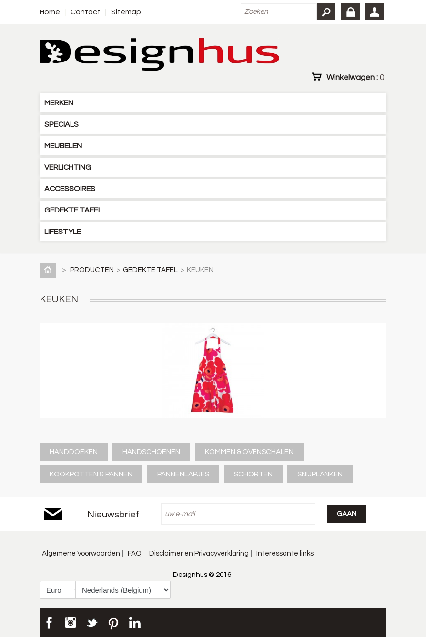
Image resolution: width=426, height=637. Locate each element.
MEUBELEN (63, 146)
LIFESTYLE (62, 231)
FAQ (135, 553)
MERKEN (58, 103)
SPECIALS (61, 124)
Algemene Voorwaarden (81, 553)
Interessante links (285, 553)
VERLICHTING (67, 167)
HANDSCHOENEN (151, 451)
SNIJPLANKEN (320, 474)
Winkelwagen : (355, 77)
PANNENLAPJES (183, 474)
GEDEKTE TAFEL (73, 210)
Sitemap (126, 12)
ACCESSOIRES (69, 188)
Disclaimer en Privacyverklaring (199, 553)
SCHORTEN (253, 474)
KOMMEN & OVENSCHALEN (249, 451)
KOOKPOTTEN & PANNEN (91, 474)
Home (50, 12)
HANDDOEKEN (74, 451)
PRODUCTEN (92, 269)
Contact (86, 12)
